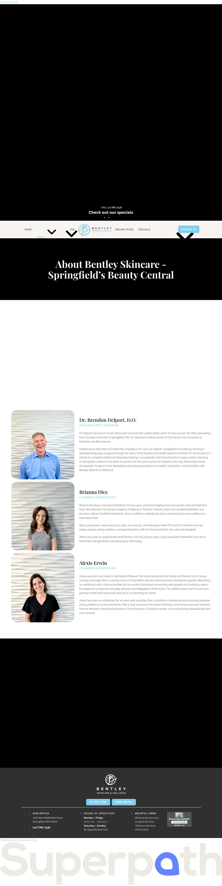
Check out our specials (111, 212)
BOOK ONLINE (124, 802)
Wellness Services (145, 825)
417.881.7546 (97, 802)
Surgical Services (144, 822)
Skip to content (9, 2)
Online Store (142, 829)
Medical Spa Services (147, 818)
